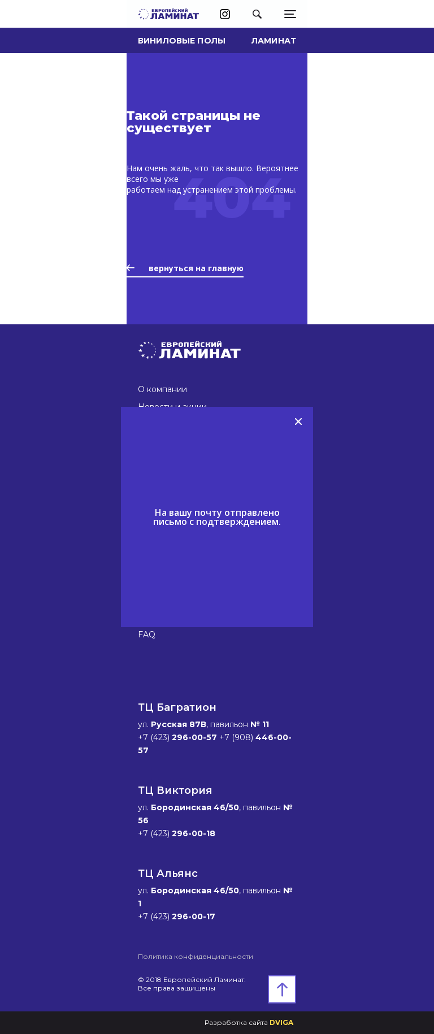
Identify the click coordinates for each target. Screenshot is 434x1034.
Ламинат (273, 41)
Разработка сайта (249, 1022)
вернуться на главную (185, 268)
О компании (162, 389)
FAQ (146, 634)
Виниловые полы (181, 41)
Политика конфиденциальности (195, 956)
